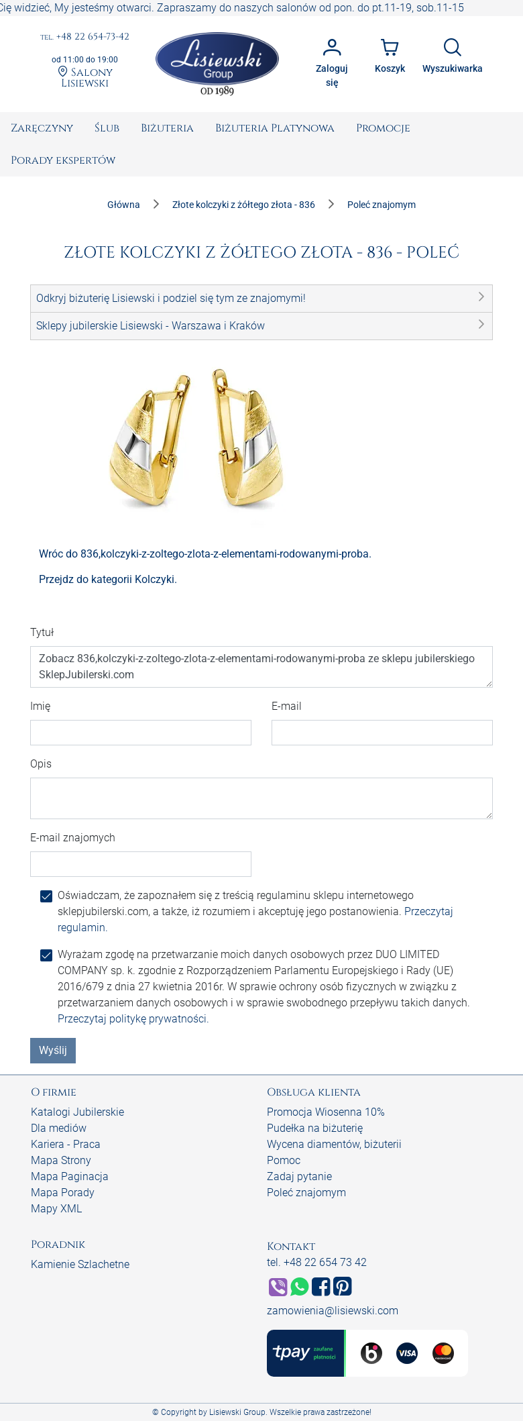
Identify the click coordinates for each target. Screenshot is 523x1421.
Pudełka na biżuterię (315, 1128)
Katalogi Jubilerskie (77, 1112)
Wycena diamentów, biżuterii (334, 1144)
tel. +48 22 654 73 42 (317, 1262)
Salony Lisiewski (85, 77)
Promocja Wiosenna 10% (326, 1112)
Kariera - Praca (66, 1144)
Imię (40, 706)
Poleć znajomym (306, 1192)
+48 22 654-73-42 (84, 37)
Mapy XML (56, 1208)
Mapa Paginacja (70, 1176)
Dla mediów (58, 1128)
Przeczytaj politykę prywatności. (133, 1018)
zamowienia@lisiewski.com (332, 1310)
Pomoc (283, 1160)
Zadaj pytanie (299, 1176)
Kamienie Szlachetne (80, 1264)
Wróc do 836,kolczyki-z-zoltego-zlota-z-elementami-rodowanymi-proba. (205, 553)
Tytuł (42, 632)
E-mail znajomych (72, 837)
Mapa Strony (61, 1160)
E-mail (287, 706)
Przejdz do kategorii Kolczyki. (108, 579)
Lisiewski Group (237, 1412)
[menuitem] (42, 128)
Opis (41, 763)
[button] (261, 298)
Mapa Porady (63, 1192)
